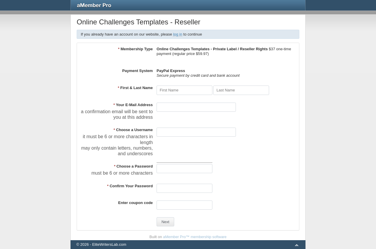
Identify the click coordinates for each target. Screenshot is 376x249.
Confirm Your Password (130, 186)
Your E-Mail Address (133, 105)
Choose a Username (133, 130)
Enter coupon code (135, 202)
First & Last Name (135, 88)
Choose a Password (133, 166)
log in (177, 34)
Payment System (137, 70)
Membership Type (135, 49)
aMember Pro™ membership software (194, 237)
